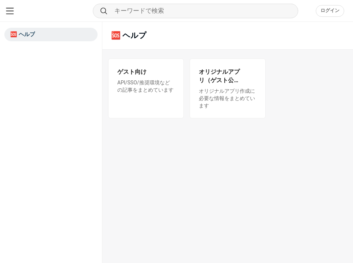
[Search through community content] (195, 11)
